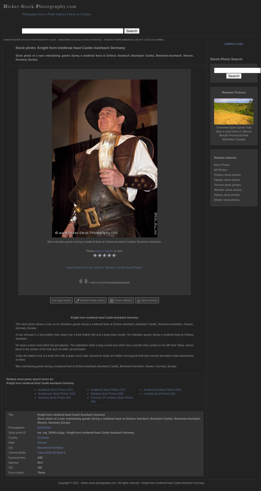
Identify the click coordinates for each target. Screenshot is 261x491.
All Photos (220, 169)
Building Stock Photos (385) (107, 393)
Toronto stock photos (227, 184)
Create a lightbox (121, 300)
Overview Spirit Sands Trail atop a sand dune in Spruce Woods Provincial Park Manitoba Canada (234, 131)
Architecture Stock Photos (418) (56, 393)
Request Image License (90, 300)
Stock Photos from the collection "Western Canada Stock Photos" (104, 267)
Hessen (42, 442)
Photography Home (33, 14)
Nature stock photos (227, 194)
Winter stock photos (227, 199)
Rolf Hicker (44, 427)
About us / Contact (79, 14)
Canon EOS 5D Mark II (51, 452)
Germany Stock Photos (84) (54, 397)
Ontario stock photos (227, 174)
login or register (104, 251)
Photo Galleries (57, 14)
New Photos (222, 164)
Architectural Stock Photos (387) (162, 389)
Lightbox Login (233, 43)
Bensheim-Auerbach (50, 447)
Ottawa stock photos (227, 179)
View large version (61, 300)
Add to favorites (147, 300)
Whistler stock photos (228, 189)
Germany (43, 437)
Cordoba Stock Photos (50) (160, 393)
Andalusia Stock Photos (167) (108, 389)
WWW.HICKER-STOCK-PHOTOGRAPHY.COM (30, 39)
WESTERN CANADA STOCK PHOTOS (80, 39)
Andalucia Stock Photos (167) (55, 389)
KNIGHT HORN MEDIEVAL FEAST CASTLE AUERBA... (135, 39)
